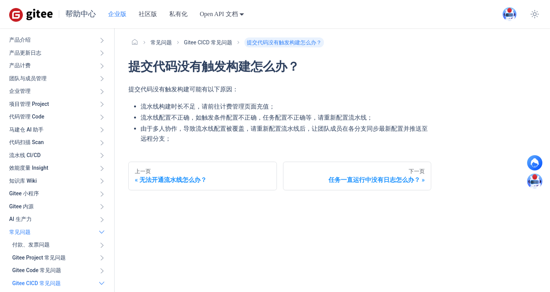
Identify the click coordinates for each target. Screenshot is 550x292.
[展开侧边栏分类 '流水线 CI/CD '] (102, 155)
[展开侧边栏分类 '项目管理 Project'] (102, 104)
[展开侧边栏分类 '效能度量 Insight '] (102, 168)
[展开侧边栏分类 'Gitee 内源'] (102, 207)
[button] (58, 245)
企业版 (117, 14)
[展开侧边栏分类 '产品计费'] (102, 65)
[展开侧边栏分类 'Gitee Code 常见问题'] (102, 270)
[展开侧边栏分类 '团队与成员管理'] (102, 78)
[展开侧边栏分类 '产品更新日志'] (102, 53)
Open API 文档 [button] (219, 14)
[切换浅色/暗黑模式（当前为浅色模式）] (535, 14)
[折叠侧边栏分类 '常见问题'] (102, 232)
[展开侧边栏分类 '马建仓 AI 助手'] (102, 130)
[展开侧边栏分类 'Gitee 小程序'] (102, 194)
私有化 (178, 14)
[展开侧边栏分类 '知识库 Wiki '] (102, 181)
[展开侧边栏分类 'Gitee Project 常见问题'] (102, 258)
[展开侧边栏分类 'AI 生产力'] (102, 219)
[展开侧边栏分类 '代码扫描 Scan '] (102, 142)
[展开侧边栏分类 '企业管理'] (102, 91)
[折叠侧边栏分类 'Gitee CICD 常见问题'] (102, 283)
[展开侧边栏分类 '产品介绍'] (102, 40)
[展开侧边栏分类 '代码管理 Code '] (102, 117)
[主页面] (134, 42)
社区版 (148, 14)
